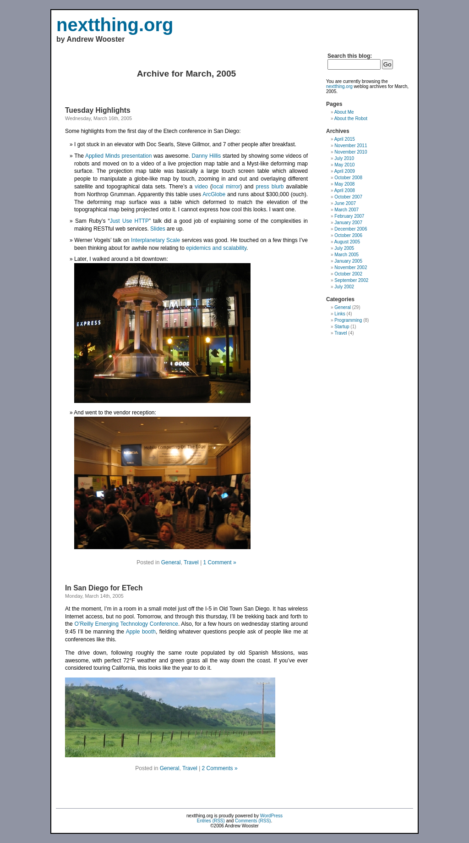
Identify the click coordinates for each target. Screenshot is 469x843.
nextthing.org (115, 25)
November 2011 (350, 145)
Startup (341, 326)
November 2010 (350, 151)
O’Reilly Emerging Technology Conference (126, 624)
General (171, 562)
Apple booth (141, 631)
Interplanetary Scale (155, 240)
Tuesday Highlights (98, 110)
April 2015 (344, 139)
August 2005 (347, 241)
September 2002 (351, 280)
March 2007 (346, 209)
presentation (136, 156)
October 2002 (348, 273)
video (201, 186)
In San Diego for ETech (104, 588)
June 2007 (345, 203)
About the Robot (350, 118)
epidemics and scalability (216, 248)
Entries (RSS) (211, 820)
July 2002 (344, 286)
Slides (157, 229)
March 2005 (346, 254)
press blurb (270, 186)
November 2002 (350, 267)
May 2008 (344, 184)
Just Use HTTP (129, 221)
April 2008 (344, 190)
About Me (344, 112)
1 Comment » (219, 562)
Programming (348, 320)
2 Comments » (220, 768)
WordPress (271, 815)
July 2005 (344, 248)
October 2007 (348, 196)
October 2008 (348, 177)
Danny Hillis (206, 156)
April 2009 (344, 171)
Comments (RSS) (253, 820)
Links (339, 313)
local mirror (226, 186)
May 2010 (344, 164)
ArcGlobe (213, 194)
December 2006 (350, 228)
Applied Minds (102, 156)
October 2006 (348, 235)
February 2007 (349, 216)
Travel (191, 562)
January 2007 (348, 222)
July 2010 (344, 158)
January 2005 (348, 261)
